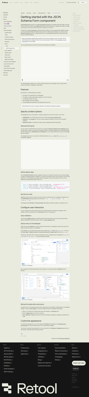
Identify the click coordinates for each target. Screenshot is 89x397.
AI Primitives (9, 351)
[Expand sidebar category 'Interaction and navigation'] (18, 62)
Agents (7, 348)
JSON (37, 26)
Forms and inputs (8, 30)
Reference (5, 72)
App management (8, 21)
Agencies (24, 354)
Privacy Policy (75, 375)
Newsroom (76, 357)
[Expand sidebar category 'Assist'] (18, 24)
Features (74, 13)
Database (7, 363)
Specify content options (77, 15)
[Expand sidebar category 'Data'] (18, 28)
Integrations (42, 351)
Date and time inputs (9, 39)
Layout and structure (8, 63)
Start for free (78, 363)
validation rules (30, 218)
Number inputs (8, 52)
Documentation (60, 348)
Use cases (42, 348)
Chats (6, 34)
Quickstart (5, 14)
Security (73, 377)
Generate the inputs (76, 17)
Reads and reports (44, 363)
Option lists (7, 54)
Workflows (8, 360)
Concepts (5, 75)
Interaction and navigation (10, 61)
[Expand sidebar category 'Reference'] (18, 73)
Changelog (58, 357)
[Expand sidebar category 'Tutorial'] (18, 17)
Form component (33, 30)
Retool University (61, 351)
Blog (40, 360)
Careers (75, 351)
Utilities (41, 357)
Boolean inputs (8, 32)
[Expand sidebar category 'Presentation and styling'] (18, 68)
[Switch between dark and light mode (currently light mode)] (78, 2)
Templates (42, 354)
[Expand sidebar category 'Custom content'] (18, 26)
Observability (7, 66)
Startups (24, 351)
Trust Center (74, 380)
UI (41, 26)
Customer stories (44, 366)
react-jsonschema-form (42, 24)
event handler (33, 308)
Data (5, 28)
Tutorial (5, 17)
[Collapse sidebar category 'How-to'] (18, 19)
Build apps (5, 12)
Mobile (7, 366)
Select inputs (8, 57)
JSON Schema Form (10, 48)
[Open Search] (83, 2)
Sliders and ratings (9, 59)
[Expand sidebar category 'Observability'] (18, 66)
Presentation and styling (9, 68)
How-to (5, 19)
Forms (6, 43)
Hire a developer (61, 354)
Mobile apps (8, 357)
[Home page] (23, 13)
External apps (9, 369)
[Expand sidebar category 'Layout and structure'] (18, 64)
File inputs (7, 41)
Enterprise (25, 348)
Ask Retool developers (65, 338)
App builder (8, 354)
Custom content (7, 26)
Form (7, 46)
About (74, 348)
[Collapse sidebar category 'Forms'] (18, 44)
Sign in (75, 369)
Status (57, 360)
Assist (5, 23)
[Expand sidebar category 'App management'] (18, 22)
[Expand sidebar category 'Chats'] (18, 35)
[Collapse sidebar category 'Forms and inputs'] (18, 30)
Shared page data (8, 70)
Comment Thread (9, 37)
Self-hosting (8, 372)
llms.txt (73, 382)
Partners (75, 354)
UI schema (32, 119)
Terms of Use (74, 373)
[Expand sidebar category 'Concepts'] (18, 75)
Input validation (8, 50)
